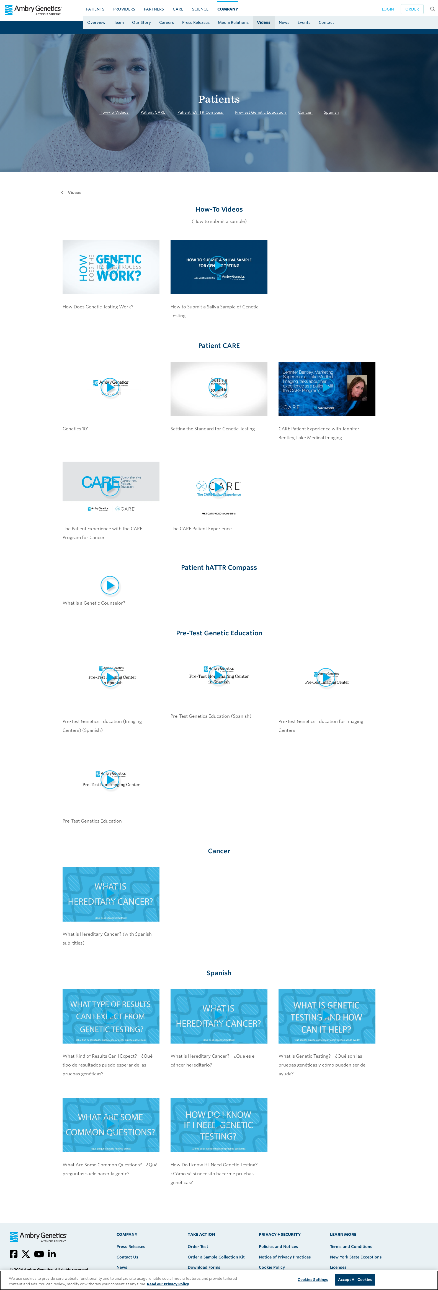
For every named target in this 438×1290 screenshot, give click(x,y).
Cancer (305, 112)
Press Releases (196, 22)
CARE (178, 9)
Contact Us (127, 1257)
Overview (96, 22)
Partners (154, 9)
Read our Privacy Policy (168, 1284)
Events (304, 22)
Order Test (198, 1246)
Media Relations (233, 22)
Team (119, 22)
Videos (263, 22)
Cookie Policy (272, 1267)
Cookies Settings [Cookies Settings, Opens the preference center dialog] (313, 1280)
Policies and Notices (278, 1246)
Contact (326, 22)
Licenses (338, 1267)
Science (200, 9)
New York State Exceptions (356, 1257)
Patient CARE (153, 112)
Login (388, 9)
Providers (124, 9)
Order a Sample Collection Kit (216, 1257)
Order (412, 9)
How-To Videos (114, 112)
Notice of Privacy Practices (285, 1257)
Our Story (141, 22)
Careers (166, 22)
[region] (219, 1280)
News (284, 22)
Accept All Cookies (355, 1280)
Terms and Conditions (351, 1246)
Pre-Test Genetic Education (261, 112)
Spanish (331, 112)
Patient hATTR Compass (200, 112)
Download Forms (204, 1267)
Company (227, 9)
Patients (95, 9)
